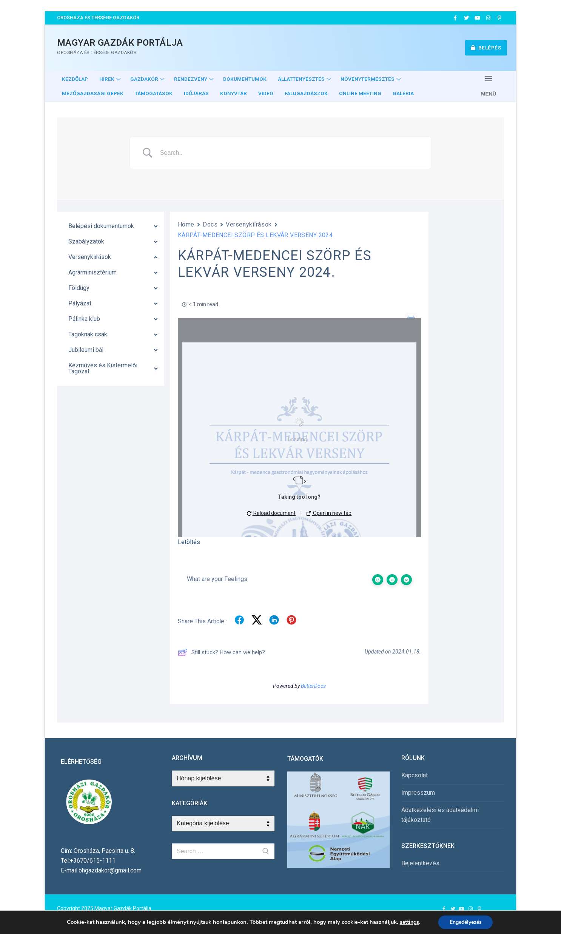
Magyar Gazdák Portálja (120, 42)
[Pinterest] (499, 18)
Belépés (486, 48)
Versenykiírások (248, 224)
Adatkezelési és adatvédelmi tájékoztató (440, 814)
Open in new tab (329, 513)
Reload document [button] (271, 513)
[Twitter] (466, 18)
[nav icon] (488, 86)
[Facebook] (455, 18)
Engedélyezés (466, 922)
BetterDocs (313, 686)
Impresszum (418, 792)
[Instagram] (488, 18)
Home (186, 224)
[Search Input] (289, 153)
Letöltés (189, 542)
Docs (210, 224)
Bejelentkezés (420, 863)
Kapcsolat (414, 775)
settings (409, 922)
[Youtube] (477, 18)
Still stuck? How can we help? (221, 652)
